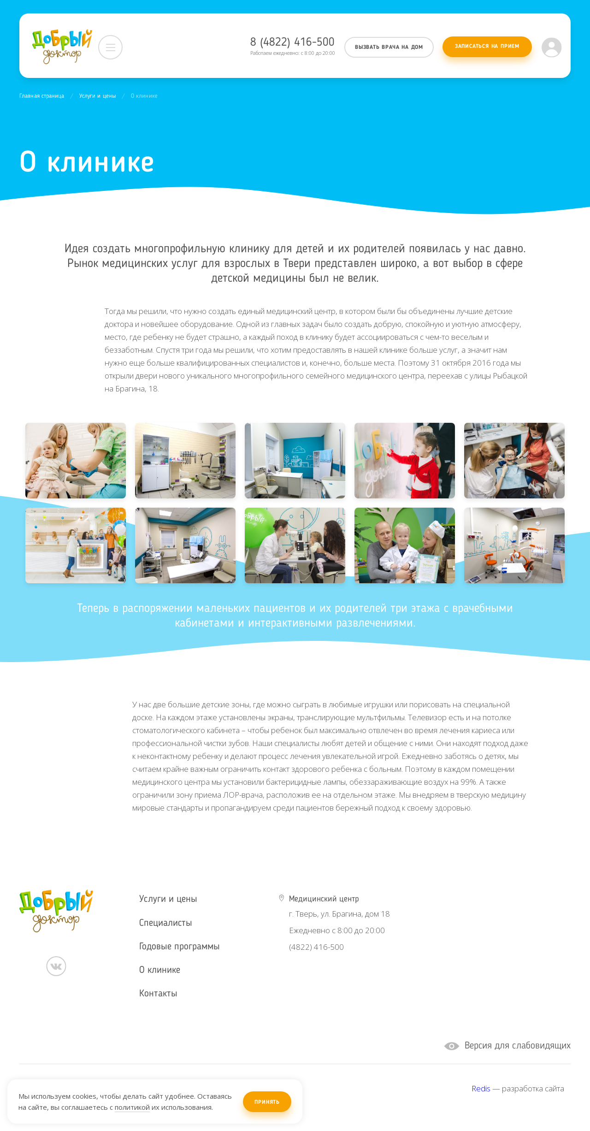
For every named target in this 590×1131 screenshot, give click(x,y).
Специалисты (165, 923)
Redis (481, 1088)
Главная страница (42, 96)
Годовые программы (179, 947)
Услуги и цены (97, 96)
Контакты (158, 994)
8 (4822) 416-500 (292, 42)
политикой (132, 1107)
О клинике (159, 970)
